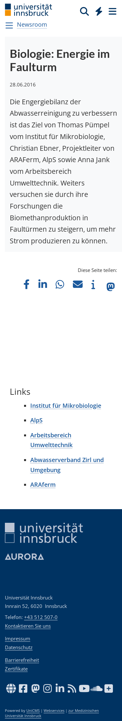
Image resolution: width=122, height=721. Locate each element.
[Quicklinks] (99, 11)
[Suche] (84, 11)
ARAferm (43, 484)
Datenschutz (19, 647)
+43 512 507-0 (41, 617)
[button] (26, 284)
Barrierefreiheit (22, 660)
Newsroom (32, 24)
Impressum (17, 638)
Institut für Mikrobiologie (65, 405)
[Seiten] (111, 11)
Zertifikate (16, 668)
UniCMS (33, 710)
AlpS (36, 420)
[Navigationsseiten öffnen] (9, 25)
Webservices (54, 710)
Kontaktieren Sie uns (28, 626)
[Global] (97, 10)
